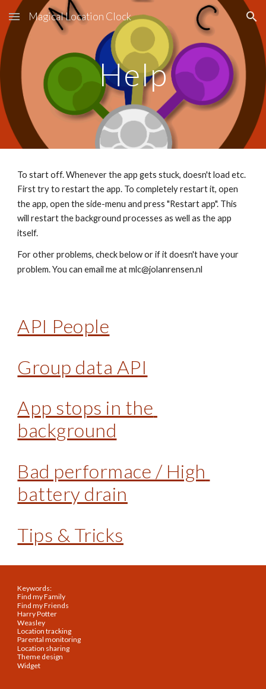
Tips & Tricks (70, 534)
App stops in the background (87, 418)
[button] (14, 16)
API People (63, 325)
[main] (132, 74)
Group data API (82, 366)
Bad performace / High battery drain (113, 482)
